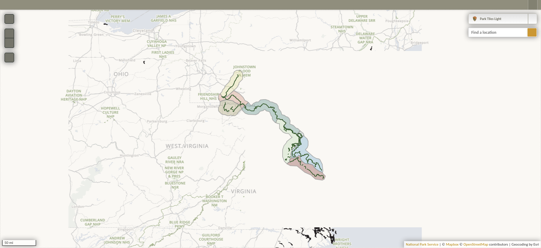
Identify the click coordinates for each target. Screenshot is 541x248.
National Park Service (422, 244)
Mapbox (452, 244)
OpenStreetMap (475, 244)
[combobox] (502, 18)
